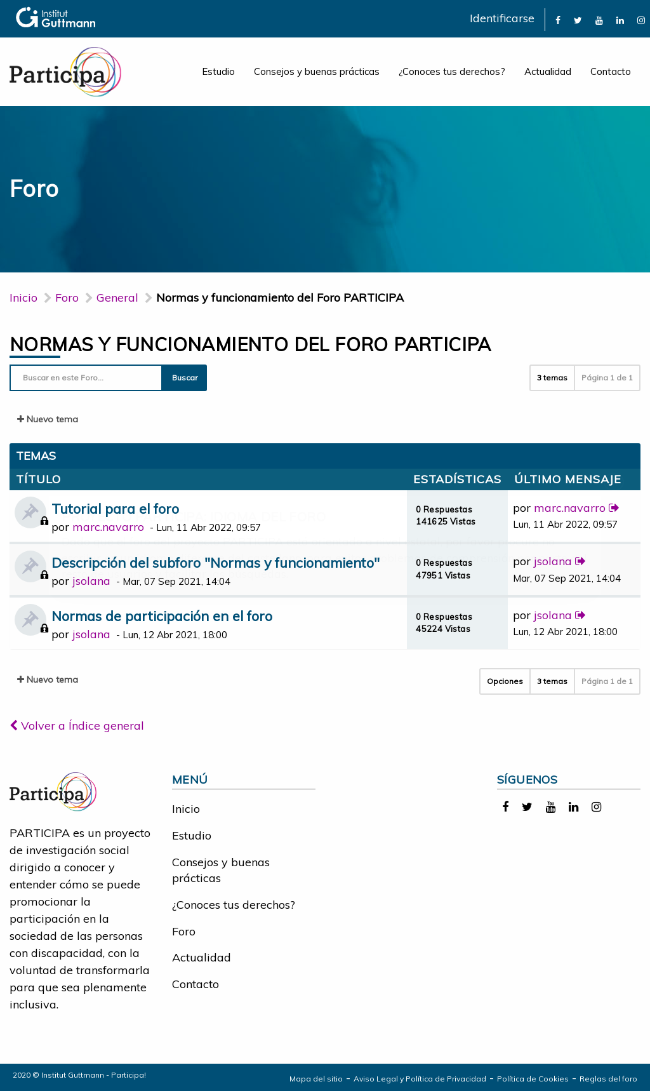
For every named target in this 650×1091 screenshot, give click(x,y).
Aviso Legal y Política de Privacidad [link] (420, 1078)
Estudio (218, 71)
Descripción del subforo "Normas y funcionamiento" (215, 562)
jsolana (91, 580)
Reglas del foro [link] (608, 1078)
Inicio (23, 297)
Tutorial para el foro (115, 508)
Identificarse (502, 18)
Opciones (505, 681)
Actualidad (547, 71)
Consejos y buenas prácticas (317, 71)
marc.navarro (108, 526)
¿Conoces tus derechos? (452, 71)
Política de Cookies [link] (533, 1078)
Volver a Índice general (77, 725)
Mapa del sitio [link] (316, 1078)
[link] (557, 19)
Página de (607, 377)
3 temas (552, 377)
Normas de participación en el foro (161, 615)
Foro (184, 931)
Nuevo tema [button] (47, 419)
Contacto (610, 71)
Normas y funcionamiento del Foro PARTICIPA (250, 344)
